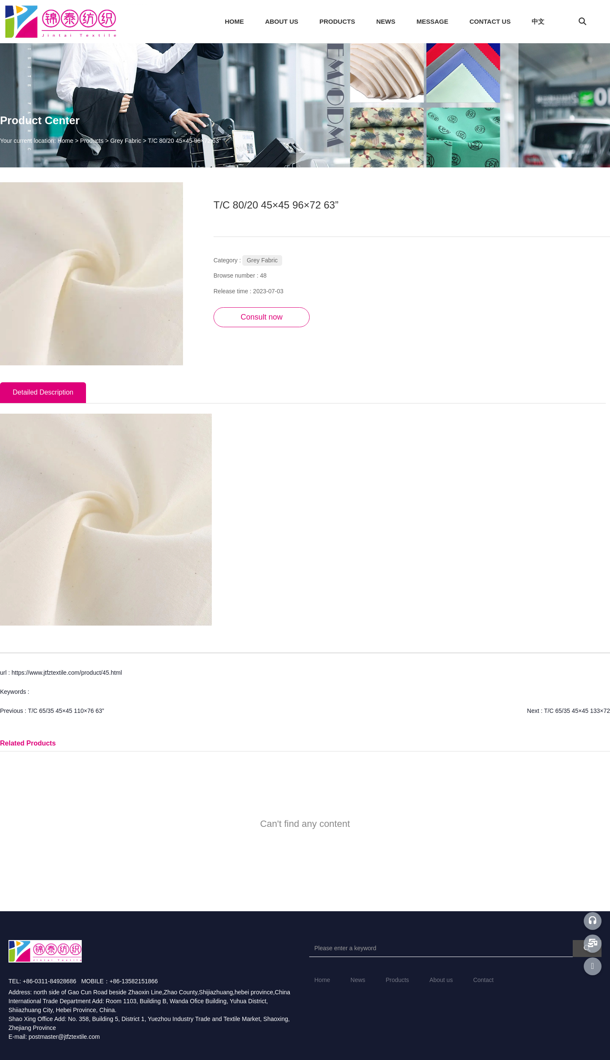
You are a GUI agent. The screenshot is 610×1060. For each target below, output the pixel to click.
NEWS (385, 21)
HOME (234, 21)
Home (322, 980)
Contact (483, 980)
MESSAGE (432, 21)
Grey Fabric (125, 140)
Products (91, 140)
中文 (538, 21)
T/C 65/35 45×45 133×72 (577, 710)
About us (441, 980)
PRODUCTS (337, 21)
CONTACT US (489, 21)
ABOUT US (281, 21)
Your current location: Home (37, 140)
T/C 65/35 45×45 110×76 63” (66, 710)
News (357, 980)
